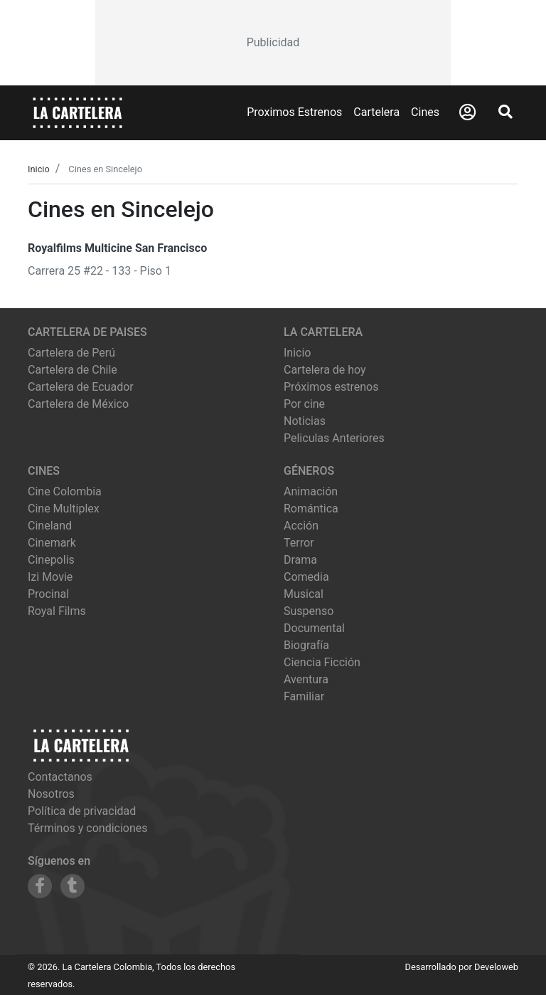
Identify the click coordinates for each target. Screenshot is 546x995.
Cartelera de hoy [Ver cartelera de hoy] (325, 370)
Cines (425, 112)
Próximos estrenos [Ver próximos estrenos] (331, 387)
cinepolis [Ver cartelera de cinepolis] (51, 560)
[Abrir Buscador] (505, 111)
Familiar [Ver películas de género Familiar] (304, 696)
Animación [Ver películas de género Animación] (311, 491)
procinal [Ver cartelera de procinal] (48, 594)
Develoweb (496, 967)
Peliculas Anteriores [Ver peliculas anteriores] (334, 438)
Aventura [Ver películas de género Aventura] (306, 679)
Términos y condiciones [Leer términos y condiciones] (88, 828)
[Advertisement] (273, 42)
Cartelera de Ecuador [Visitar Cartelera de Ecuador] (81, 387)
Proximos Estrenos (294, 112)
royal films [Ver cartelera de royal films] (57, 611)
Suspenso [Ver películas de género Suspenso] (308, 611)
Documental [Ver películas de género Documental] (314, 628)
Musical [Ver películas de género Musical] (303, 594)
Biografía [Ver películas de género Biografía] (306, 645)
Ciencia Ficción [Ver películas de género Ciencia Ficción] (322, 662)
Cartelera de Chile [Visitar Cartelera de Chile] (72, 370)
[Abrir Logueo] (467, 112)
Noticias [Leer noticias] (305, 421)
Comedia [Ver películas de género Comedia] (306, 577)
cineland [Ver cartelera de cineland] (50, 525)
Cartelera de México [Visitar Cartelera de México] (78, 404)
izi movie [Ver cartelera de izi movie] (50, 577)
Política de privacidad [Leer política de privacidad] (82, 811)
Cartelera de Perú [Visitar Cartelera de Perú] (71, 352)
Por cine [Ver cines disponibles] (304, 404)
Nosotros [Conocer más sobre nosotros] (51, 794)
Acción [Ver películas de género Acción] (301, 525)
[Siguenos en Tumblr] (72, 886)
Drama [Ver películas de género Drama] (300, 560)
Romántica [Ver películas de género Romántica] (311, 508)
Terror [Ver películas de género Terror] (299, 542)
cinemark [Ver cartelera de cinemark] (52, 542)
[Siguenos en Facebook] (40, 886)
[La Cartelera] (77, 112)
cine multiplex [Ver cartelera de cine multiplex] (64, 508)
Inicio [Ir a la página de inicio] (297, 352)
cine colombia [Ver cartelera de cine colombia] (65, 491)
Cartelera (376, 112)
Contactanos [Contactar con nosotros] (60, 777)
